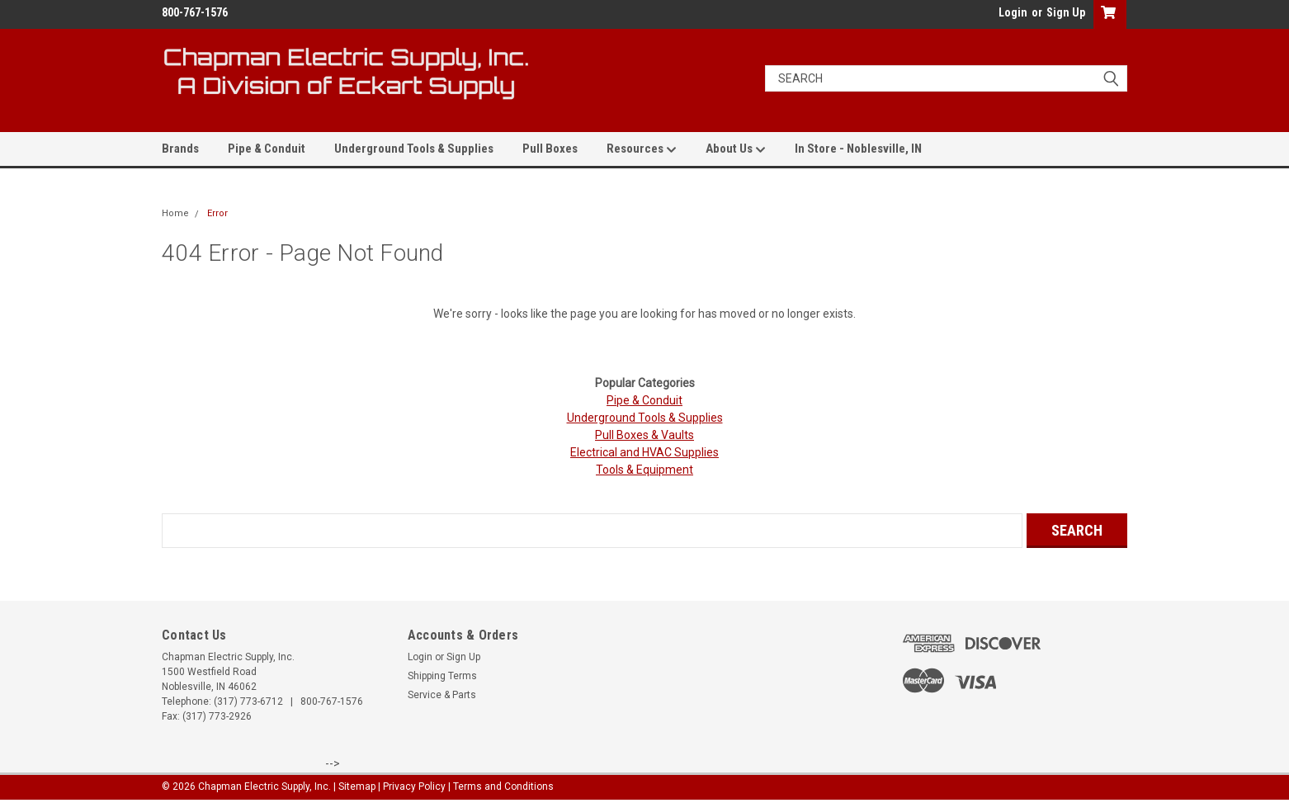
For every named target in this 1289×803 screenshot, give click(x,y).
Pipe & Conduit (266, 148)
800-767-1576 (331, 701)
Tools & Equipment (644, 469)
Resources (642, 149)
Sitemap (356, 786)
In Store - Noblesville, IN (858, 148)
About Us (736, 149)
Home (175, 213)
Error (217, 213)
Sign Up (1065, 12)
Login (1013, 12)
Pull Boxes (550, 148)
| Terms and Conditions (501, 786)
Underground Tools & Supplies (413, 148)
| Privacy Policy (412, 786)
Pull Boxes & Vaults (644, 435)
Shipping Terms (442, 676)
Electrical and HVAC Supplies (644, 452)
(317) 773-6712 (248, 701)
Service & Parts (442, 695)
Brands (180, 148)
